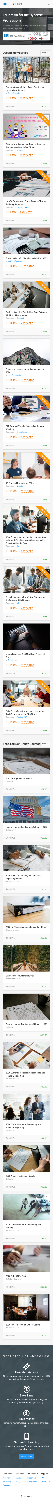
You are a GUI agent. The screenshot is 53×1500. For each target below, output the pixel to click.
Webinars (7, 1478)
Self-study (7, 1481)
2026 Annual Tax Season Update (20, 1176)
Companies (32, 1481)
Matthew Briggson (15, 261)
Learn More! (26, 1456)
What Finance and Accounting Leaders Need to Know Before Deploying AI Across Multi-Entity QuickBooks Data (26, 540)
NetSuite (20, 486)
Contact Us (45, 1481)
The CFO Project (23, 207)
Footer (25, 1496)
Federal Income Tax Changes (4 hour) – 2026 (26, 1024)
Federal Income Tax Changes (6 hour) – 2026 (26, 827)
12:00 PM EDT (26, 98)
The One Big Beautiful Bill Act (19, 778)
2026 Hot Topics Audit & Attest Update (23, 1325)
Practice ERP (22, 717)
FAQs (43, 1478)
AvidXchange (22, 432)
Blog (18, 1481)
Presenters (31, 1478)
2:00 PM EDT (26, 212)
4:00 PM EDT (27, 323)
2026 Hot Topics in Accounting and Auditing (26, 927)
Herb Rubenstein (14, 375)
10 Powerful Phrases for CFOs (20, 483)
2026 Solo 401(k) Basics (17, 1276)
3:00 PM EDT (27, 437)
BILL (18, 603)
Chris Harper (13, 660)
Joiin (18, 546)
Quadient (20, 318)
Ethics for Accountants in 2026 (20, 976)
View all (45, 53)
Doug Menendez (14, 93)
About (18, 1478)
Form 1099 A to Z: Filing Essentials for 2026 (26, 258)
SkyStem (20, 150)
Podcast (6, 1485)
